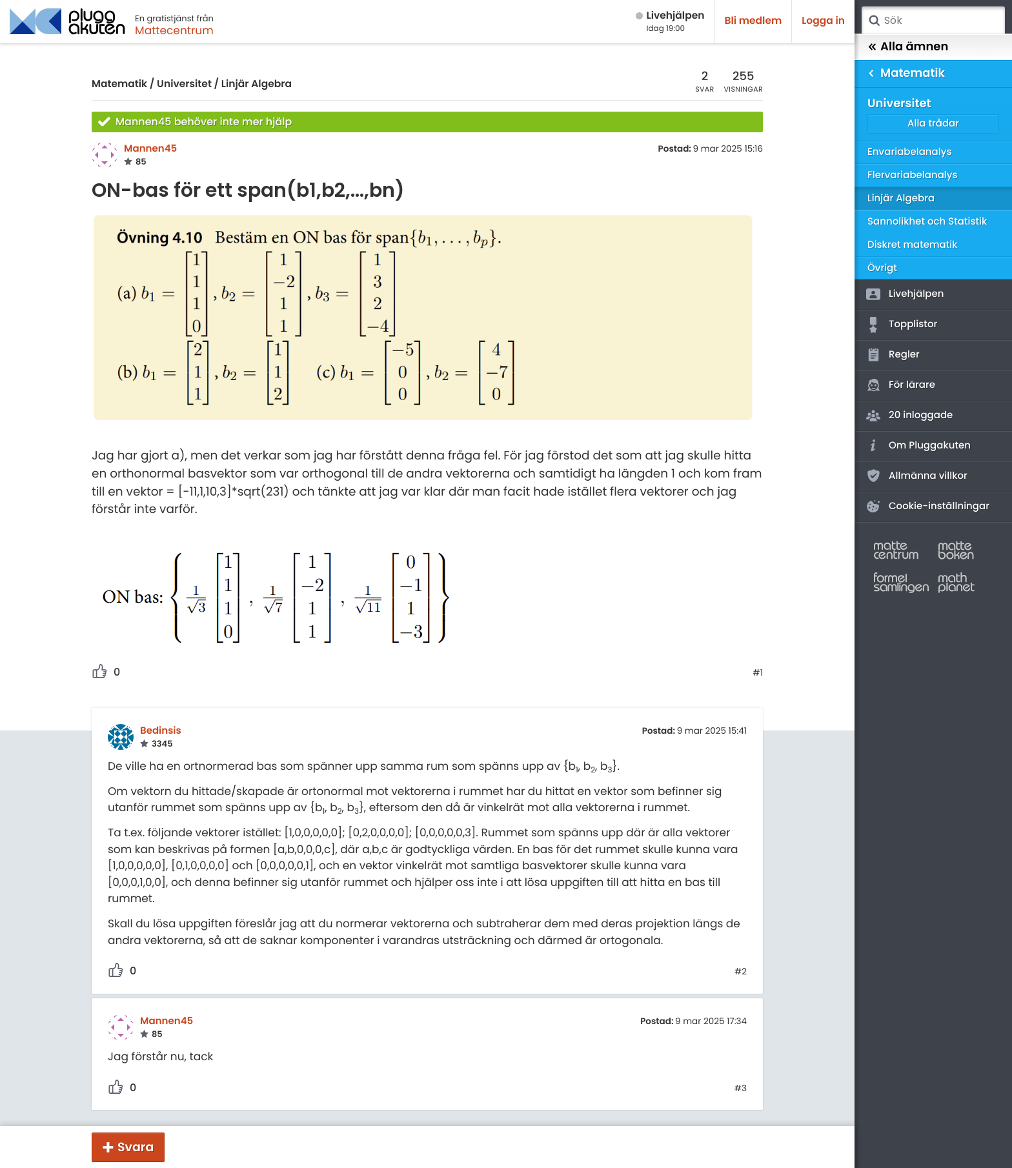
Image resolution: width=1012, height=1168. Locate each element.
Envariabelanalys (909, 152)
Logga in (823, 21)
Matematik (119, 84)
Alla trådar (933, 123)
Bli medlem (753, 21)
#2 (740, 972)
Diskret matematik (912, 245)
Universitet (184, 84)
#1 (758, 673)
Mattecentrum (174, 30)
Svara (135, 1147)
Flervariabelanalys (912, 175)
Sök (873, 20)
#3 (740, 1088)
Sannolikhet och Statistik (927, 221)
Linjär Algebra (256, 84)
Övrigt (882, 268)
